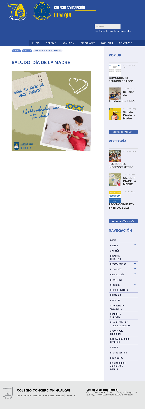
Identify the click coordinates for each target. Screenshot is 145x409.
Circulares (87, 43)
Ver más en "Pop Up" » (123, 132)
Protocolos (116, 357)
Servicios (115, 284)
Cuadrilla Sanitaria (115, 315)
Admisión (68, 43)
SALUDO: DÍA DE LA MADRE (129, 181)
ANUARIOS (115, 347)
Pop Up (27, 51)
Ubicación (115, 295)
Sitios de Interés (119, 290)
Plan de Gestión (118, 352)
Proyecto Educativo (115, 257)
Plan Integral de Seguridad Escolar (120, 324)
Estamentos (116, 269)
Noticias (107, 43)
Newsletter (116, 279)
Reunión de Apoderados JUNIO (122, 96)
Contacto (126, 43)
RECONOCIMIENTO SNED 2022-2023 (121, 206)
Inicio (36, 43)
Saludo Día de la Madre (129, 115)
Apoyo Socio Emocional (116, 332)
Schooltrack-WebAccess (117, 307)
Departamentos (118, 264)
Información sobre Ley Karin (120, 340)
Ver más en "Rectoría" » (123, 221)
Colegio (51, 43)
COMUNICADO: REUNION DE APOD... (122, 79)
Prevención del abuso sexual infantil (118, 366)
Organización (117, 274)
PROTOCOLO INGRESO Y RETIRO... (122, 165)
